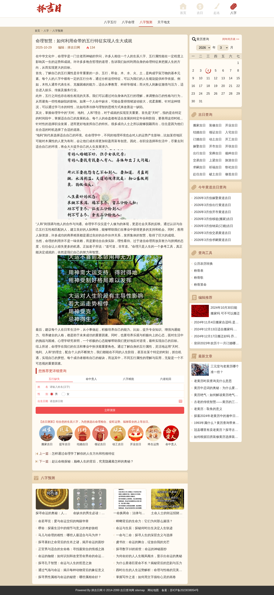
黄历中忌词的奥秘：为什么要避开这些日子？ (217, 388)
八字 (233, 13)
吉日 (200, 13)
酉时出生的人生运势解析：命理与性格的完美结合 (150, 570)
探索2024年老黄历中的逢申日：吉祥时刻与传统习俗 (217, 416)
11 (208, 78)
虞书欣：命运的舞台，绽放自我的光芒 (143, 542)
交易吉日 (199, 160)
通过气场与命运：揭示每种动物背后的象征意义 (71, 570)
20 (223, 86)
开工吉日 (231, 139)
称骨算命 (200, 284)
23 (193, 93)
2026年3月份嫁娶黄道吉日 (212, 198)
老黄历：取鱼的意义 (208, 409)
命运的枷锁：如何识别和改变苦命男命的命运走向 (72, 556)
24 (200, 93)
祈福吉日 (215, 167)
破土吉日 (215, 174)
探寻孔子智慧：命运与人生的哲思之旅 (65, 563)
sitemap (140, 590)
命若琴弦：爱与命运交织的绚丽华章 (63, 521)
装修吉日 (215, 125)
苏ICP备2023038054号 (184, 590)
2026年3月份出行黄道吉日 (212, 205)
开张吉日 (231, 146)
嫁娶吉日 (199, 146)
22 (238, 86)
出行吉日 (199, 153)
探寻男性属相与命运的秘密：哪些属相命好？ (69, 577)
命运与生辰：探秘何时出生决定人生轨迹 (144, 528)
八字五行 (110, 22)
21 (230, 86)
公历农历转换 (203, 263)
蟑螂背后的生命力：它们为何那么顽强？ (144, 521)
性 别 (43, 393)
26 (215, 93)
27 (223, 93)
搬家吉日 (199, 125)
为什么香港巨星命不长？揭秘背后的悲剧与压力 (149, 563)
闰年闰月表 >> (230, 39)
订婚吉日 (199, 139)
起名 (217, 13)
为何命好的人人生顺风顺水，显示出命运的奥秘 (149, 556)
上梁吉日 (215, 160)
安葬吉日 (215, 153)
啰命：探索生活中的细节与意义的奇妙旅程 (68, 528)
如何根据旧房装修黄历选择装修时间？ (217, 437)
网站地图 (153, 590)
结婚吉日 (199, 132)
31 (200, 101)
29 (238, 93)
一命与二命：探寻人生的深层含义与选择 (144, 535)
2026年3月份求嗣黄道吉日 (212, 240)
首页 (37, 30)
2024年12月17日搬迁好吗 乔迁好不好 (217, 336)
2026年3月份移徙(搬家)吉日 (213, 219)
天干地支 (163, 22)
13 (223, 78)
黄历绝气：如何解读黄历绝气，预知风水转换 (217, 395)
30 (193, 101)
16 (193, 86)
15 (238, 78)
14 (230, 78)
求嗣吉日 (199, 167)
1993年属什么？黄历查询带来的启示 (217, 423)
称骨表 (198, 270)
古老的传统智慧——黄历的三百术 (217, 402)
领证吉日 (215, 132)
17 (200, 86)
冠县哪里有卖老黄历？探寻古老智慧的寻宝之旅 (217, 430)
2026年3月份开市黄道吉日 (212, 212)
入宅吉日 (231, 132)
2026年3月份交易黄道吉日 (212, 233)
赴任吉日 (199, 174)
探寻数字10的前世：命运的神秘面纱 (141, 549)
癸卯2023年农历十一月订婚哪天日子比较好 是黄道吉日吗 (217, 343)
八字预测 (146, 22)
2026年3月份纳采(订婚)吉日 (213, 226)
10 (200, 78)
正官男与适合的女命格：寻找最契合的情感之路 (71, 549)
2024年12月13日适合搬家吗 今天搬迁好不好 (217, 329)
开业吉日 (231, 125)
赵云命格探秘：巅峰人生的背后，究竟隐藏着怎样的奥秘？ (93, 461)
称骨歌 (198, 277)
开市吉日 (215, 146)
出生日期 (43, 401)
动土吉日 (215, 139)
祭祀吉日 (231, 167)
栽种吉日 (231, 153)
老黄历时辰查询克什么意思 (213, 381)
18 (208, 86)
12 (215, 78)
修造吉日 (231, 174)
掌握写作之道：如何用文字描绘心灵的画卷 (146, 577)
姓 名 (43, 386)
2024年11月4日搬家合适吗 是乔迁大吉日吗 (217, 322)
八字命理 (128, 22)
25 (208, 93)
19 (215, 86)
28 (230, 93)
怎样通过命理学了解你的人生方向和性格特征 (83, 453)
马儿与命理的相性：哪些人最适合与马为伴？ (69, 535)
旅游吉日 (231, 160)
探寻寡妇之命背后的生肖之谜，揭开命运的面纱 (71, 542)
